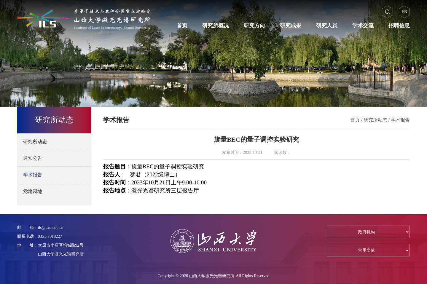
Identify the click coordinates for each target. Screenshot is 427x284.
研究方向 (254, 25)
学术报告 (400, 119)
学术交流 (363, 25)
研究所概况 (215, 25)
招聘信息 (399, 25)
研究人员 (326, 25)
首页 (182, 25)
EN (404, 11)
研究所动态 (375, 119)
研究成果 (290, 25)
